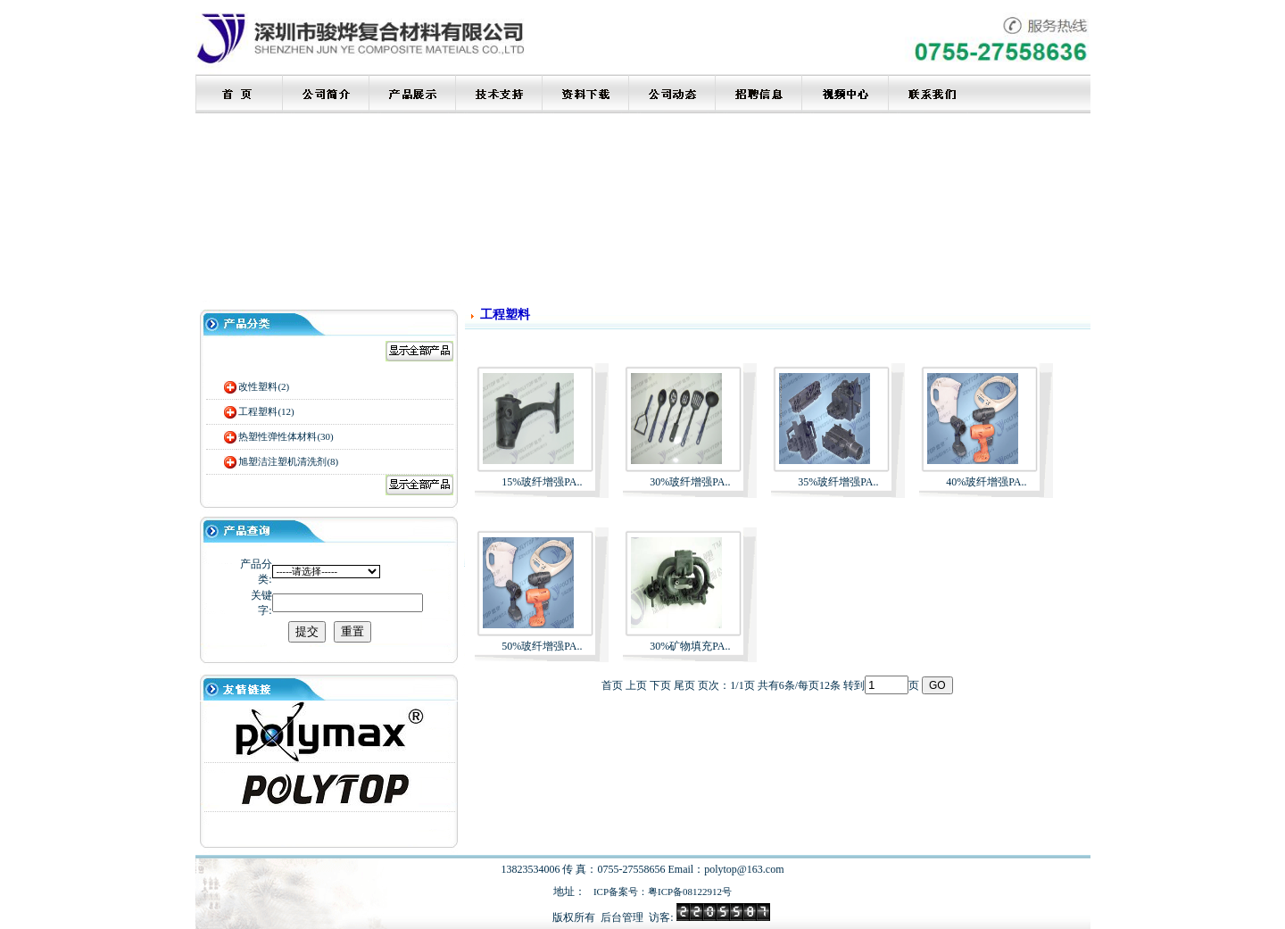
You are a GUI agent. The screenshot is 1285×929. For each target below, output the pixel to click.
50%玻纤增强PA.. (542, 646)
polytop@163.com (743, 869)
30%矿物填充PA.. (690, 646)
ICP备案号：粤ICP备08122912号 (662, 891)
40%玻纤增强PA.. (986, 482)
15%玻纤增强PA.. (542, 482)
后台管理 (622, 917)
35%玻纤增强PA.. (838, 482)
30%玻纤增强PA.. (690, 482)
